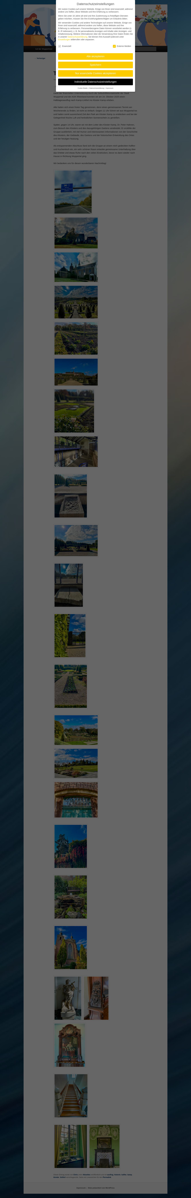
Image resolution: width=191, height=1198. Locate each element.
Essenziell (64, 44)
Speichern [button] (95, 63)
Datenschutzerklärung (77, 35)
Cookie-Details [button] (83, 86)
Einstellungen (64, 38)
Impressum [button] (109, 86)
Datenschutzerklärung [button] (96, 86)
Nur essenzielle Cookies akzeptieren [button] (95, 71)
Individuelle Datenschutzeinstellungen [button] (96, 80)
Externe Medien (122, 44)
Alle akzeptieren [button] (96, 54)
